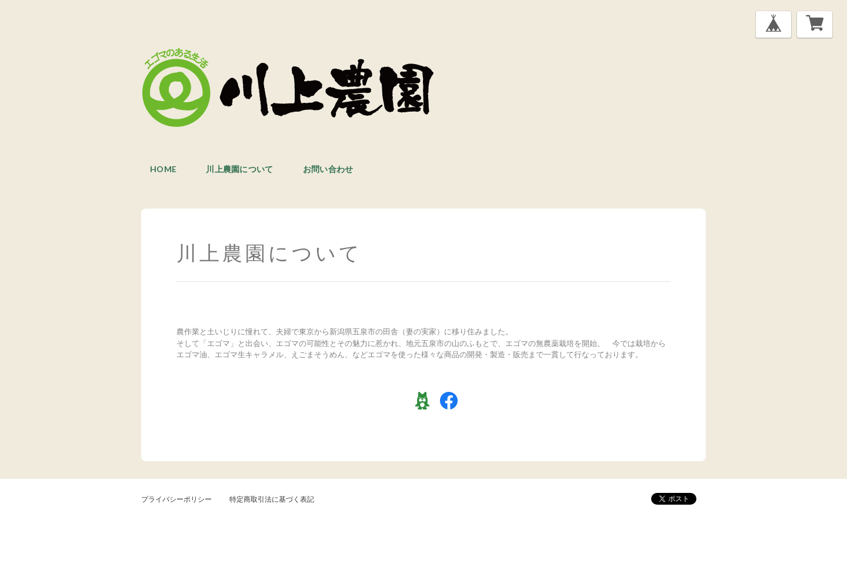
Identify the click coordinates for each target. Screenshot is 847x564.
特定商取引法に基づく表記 (271, 499)
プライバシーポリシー (176, 499)
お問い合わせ (328, 169)
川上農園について (239, 169)
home (163, 169)
